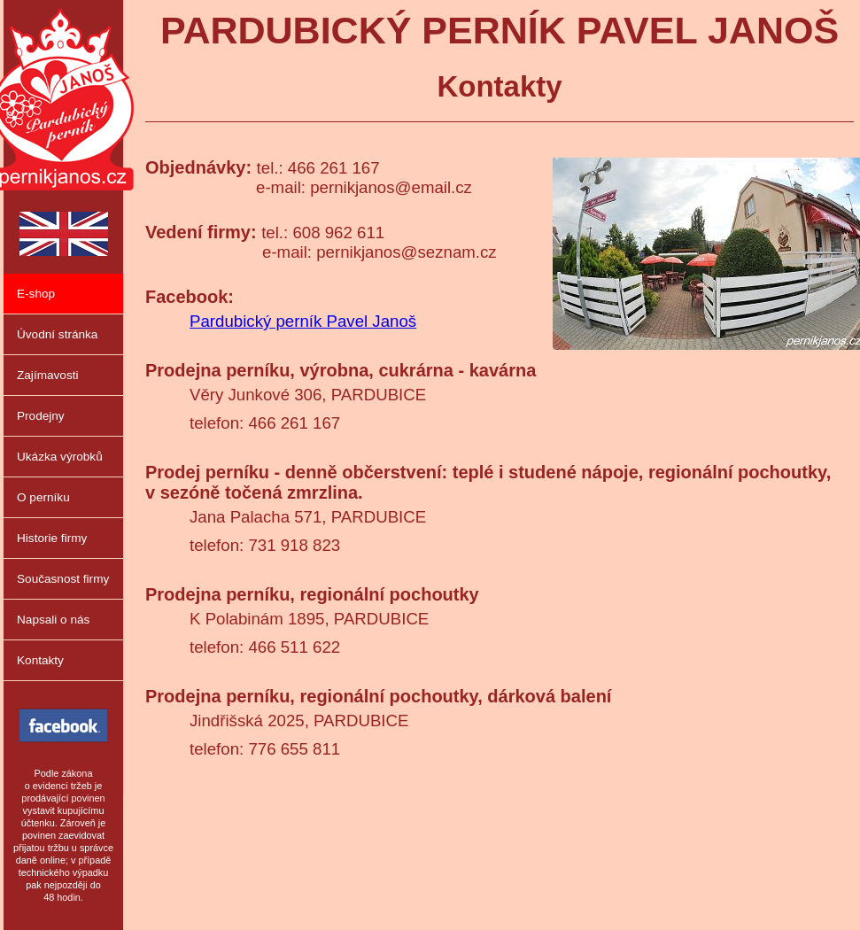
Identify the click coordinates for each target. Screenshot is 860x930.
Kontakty (40, 660)
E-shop (36, 293)
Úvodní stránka (57, 334)
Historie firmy (52, 538)
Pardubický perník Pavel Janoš (303, 321)
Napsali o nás (53, 619)
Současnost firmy (63, 578)
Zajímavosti (48, 375)
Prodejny (41, 415)
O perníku (43, 497)
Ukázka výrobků (60, 456)
